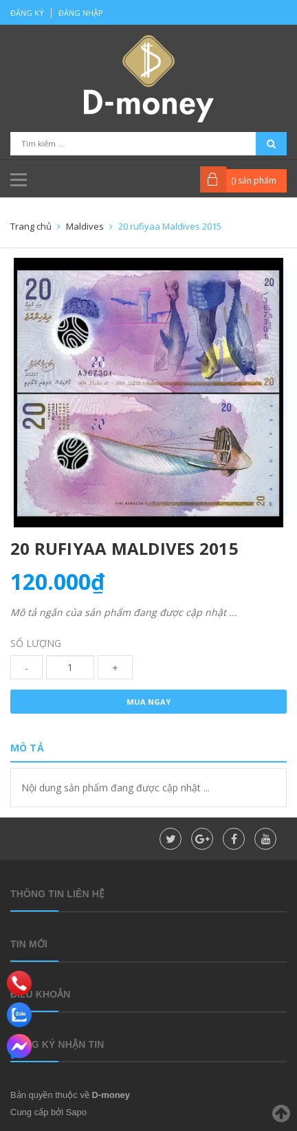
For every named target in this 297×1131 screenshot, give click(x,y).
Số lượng (35, 643)
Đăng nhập (80, 13)
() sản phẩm (253, 180)
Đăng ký (27, 13)
